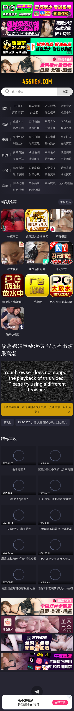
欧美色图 (50, 152)
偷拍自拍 (34, 137)
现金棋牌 (50, 112)
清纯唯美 (34, 159)
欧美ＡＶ (50, 121)
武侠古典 (66, 167)
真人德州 (34, 106)
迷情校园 (18, 174)
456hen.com (37, 82)
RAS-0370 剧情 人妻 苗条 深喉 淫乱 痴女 (42, 422)
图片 (5, 155)
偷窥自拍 (18, 152)
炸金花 (34, 112)
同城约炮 (18, 183)
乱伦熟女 (50, 143)
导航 (5, 186)
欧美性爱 (66, 137)
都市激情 (18, 167)
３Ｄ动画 (66, 121)
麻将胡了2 (18, 112)
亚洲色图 (34, 152)
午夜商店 (34, 183)
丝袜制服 (34, 128)
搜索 (65, 91)
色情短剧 (34, 189)
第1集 (7, 422)
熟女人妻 (18, 128)
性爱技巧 (66, 174)
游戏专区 (66, 106)
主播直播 (50, 128)
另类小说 (34, 174)
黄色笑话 (50, 174)
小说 (5, 170)
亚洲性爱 (18, 137)
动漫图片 (66, 152)
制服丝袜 (18, 143)
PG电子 (18, 106)
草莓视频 (50, 183)
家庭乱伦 (34, 167)
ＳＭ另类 (66, 128)
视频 (5, 124)
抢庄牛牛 (66, 112)
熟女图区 (50, 159)
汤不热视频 (66, 183)
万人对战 (50, 106)
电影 (5, 139)
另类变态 (66, 143)
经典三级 (34, 143)
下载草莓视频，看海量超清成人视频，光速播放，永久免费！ (37, 409)
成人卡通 (50, 137)
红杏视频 (18, 189)
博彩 (5, 108)
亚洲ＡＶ (18, 121)
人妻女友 (50, 167)
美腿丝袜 (18, 159)
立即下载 (60, 702)
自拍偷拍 (34, 121)
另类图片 (66, 159)
